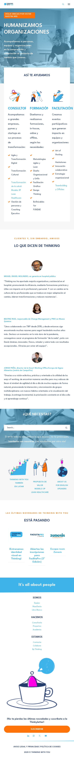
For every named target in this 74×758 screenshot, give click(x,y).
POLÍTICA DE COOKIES (50, 747)
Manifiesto (37, 606)
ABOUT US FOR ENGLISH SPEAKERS (62, 485)
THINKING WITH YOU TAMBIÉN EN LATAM (19, 483)
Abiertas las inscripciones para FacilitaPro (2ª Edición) (37, 552)
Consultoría (37, 623)
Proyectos (37, 626)
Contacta (37, 642)
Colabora (37, 646)
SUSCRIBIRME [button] (37, 729)
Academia (37, 630)
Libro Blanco (37, 610)
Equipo (37, 603)
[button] (66, 428)
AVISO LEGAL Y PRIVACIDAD (26, 747)
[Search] (62, 4)
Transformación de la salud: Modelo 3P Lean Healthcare (18, 190)
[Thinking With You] (8, 4)
